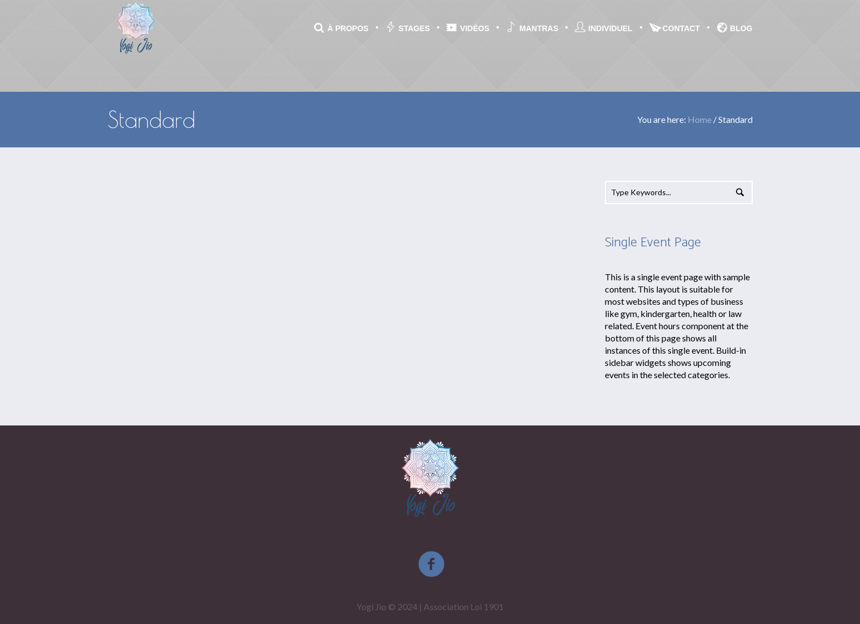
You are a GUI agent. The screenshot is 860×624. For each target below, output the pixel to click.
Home (700, 119)
